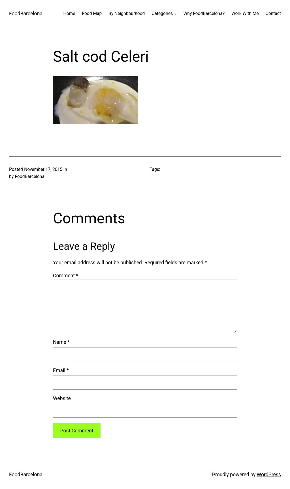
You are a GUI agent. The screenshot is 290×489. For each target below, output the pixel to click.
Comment (65, 275)
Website (62, 398)
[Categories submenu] (175, 13)
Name (61, 342)
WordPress (269, 474)
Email (61, 370)
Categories (162, 13)
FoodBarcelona (25, 13)
